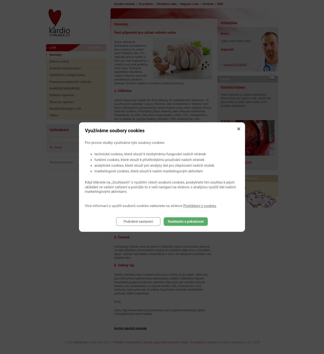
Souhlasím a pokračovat (186, 221)
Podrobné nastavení (138, 221)
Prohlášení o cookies (199, 206)
